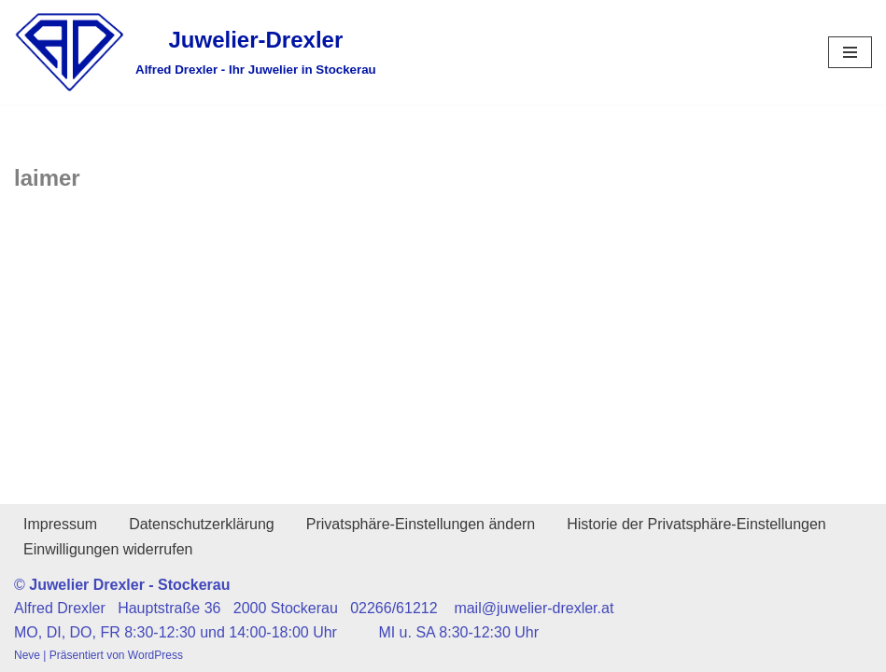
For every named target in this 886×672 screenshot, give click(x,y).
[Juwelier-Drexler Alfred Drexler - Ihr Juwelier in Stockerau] (195, 52)
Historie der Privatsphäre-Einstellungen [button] (696, 524)
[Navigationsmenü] (850, 52)
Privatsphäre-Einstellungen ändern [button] (420, 524)
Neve (27, 655)
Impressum (60, 524)
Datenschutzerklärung (201, 524)
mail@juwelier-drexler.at (533, 608)
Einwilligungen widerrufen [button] (107, 549)
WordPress (155, 655)
